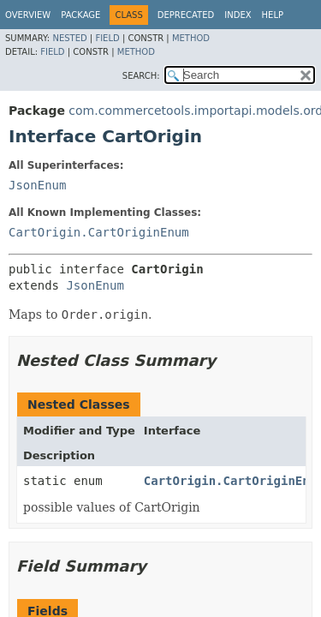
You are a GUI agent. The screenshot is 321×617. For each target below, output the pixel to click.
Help (272, 15)
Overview (28, 15)
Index (237, 15)
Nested (69, 38)
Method (191, 38)
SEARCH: (141, 76)
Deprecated (186, 15)
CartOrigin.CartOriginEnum (99, 232)
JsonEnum (37, 185)
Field (107, 38)
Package (80, 15)
